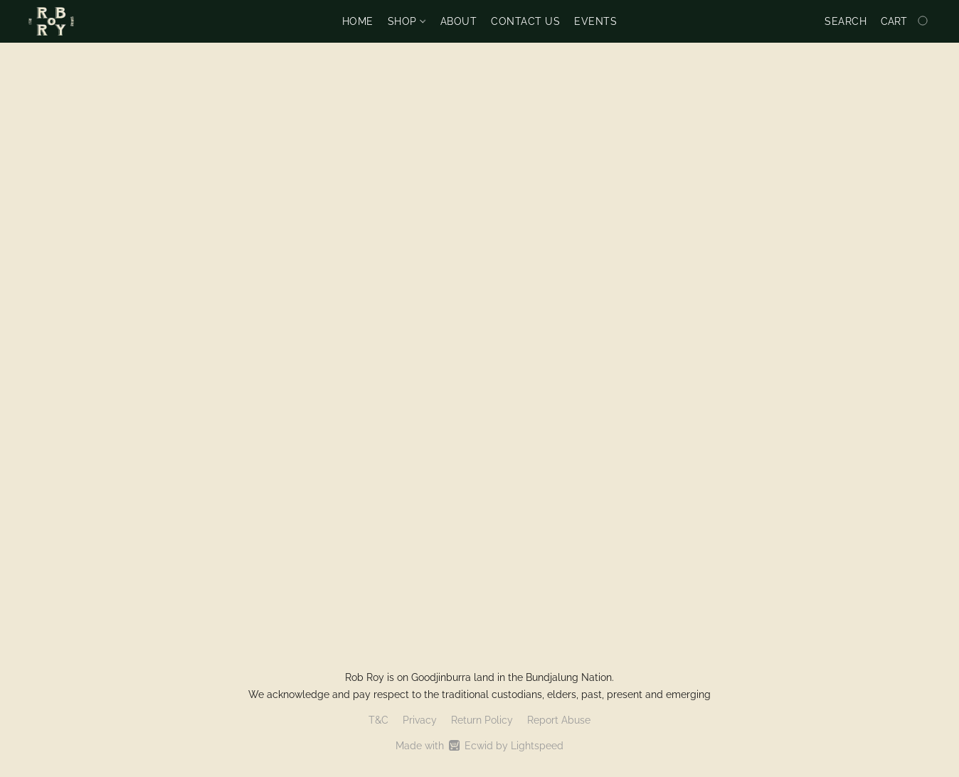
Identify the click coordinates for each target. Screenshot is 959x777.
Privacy (420, 720)
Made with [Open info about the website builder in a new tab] (479, 745)
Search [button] (846, 21)
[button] (51, 21)
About (458, 21)
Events (595, 21)
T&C (378, 720)
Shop (406, 21)
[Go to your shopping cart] (905, 21)
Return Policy (482, 720)
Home (357, 21)
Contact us (525, 21)
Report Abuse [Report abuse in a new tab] (558, 720)
